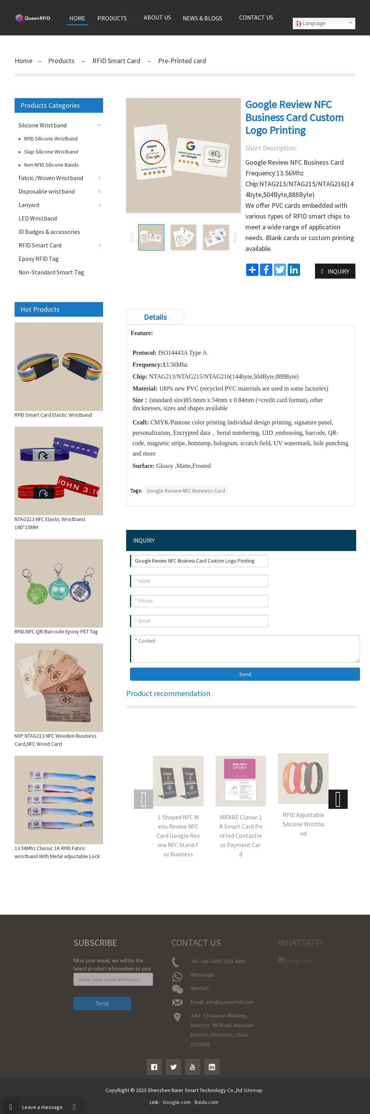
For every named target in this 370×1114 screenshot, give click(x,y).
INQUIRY (338, 271)
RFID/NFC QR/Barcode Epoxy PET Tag (56, 631)
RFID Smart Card (116, 60)
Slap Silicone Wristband (51, 151)
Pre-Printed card (181, 60)
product (9, 983)
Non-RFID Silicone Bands (51, 164)
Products (62, 60)
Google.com (177, 1102)
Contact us (256, 17)
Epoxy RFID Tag (38, 258)
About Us (10, 972)
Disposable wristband (46, 191)
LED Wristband (37, 218)
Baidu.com (206, 1102)
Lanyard (28, 205)
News (6, 994)
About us (157, 17)
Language (310, 23)
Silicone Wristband (42, 125)
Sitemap (253, 1090)
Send (245, 674)
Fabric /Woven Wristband (50, 178)
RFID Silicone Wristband (51, 138)
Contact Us (12, 1005)
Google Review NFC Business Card (186, 490)
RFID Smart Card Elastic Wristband (53, 414)
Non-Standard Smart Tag (51, 272)
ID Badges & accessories (49, 231)
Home (23, 60)
